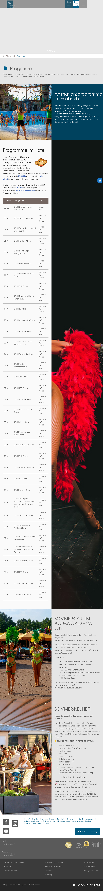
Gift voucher (89, 862)
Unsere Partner (10, 871)
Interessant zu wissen (54, 862)
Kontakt (7, 867)
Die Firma (49, 871)
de (2, 4)
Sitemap (49, 875)
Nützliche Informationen (14, 862)
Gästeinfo (81, 831)
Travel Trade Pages (53, 867)
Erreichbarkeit (90, 867)
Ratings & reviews (91, 871)
